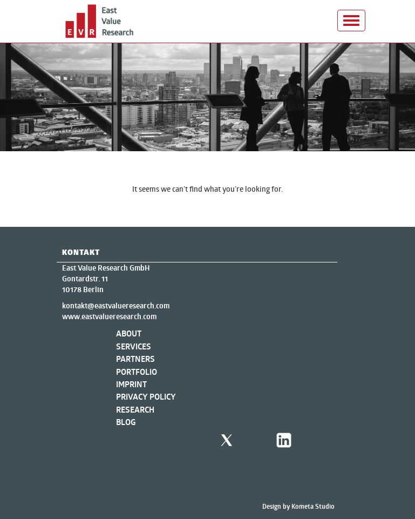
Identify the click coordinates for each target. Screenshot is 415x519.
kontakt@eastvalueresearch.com (115, 305)
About (128, 333)
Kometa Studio (313, 506)
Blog (126, 422)
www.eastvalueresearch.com (109, 316)
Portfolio (136, 372)
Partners (135, 359)
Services (133, 346)
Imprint (131, 384)
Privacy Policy (146, 396)
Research (135, 409)
